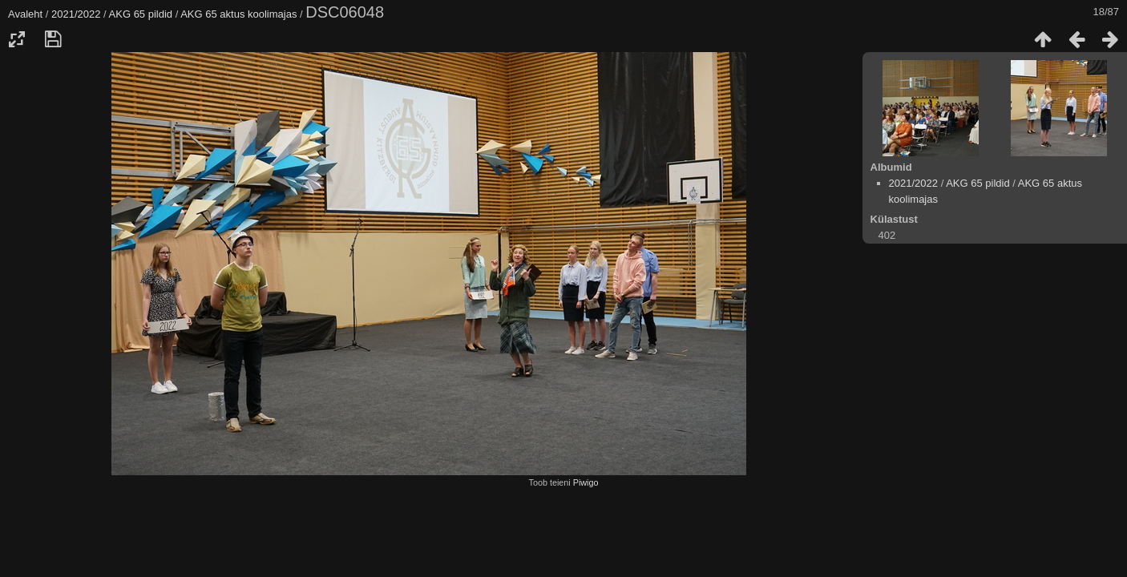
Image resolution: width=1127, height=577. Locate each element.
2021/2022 (75, 14)
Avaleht (25, 14)
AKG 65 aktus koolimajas (238, 14)
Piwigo (586, 482)
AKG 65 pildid (141, 14)
